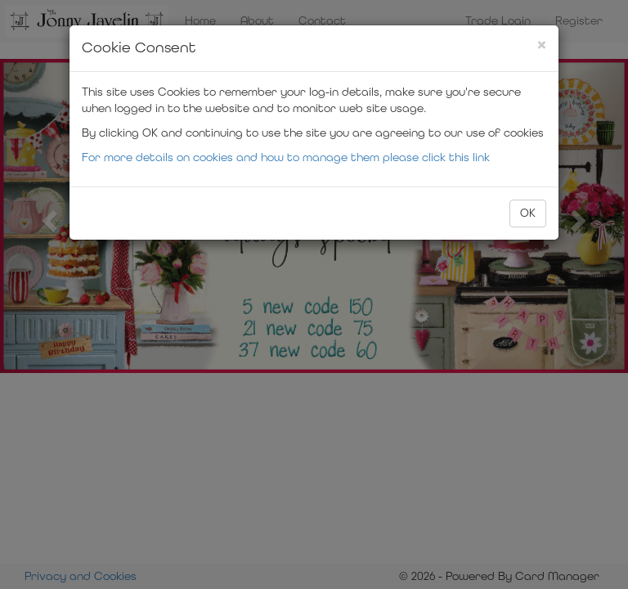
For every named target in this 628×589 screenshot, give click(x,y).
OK (528, 213)
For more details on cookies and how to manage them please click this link (286, 157)
